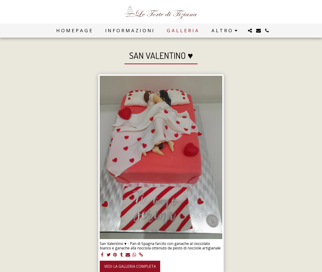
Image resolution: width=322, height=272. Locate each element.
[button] (250, 30)
